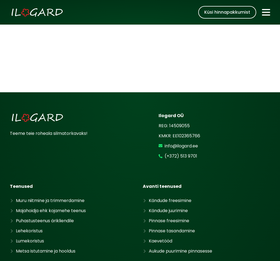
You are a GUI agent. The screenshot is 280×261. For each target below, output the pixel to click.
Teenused (21, 151)
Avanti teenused (162, 151)
